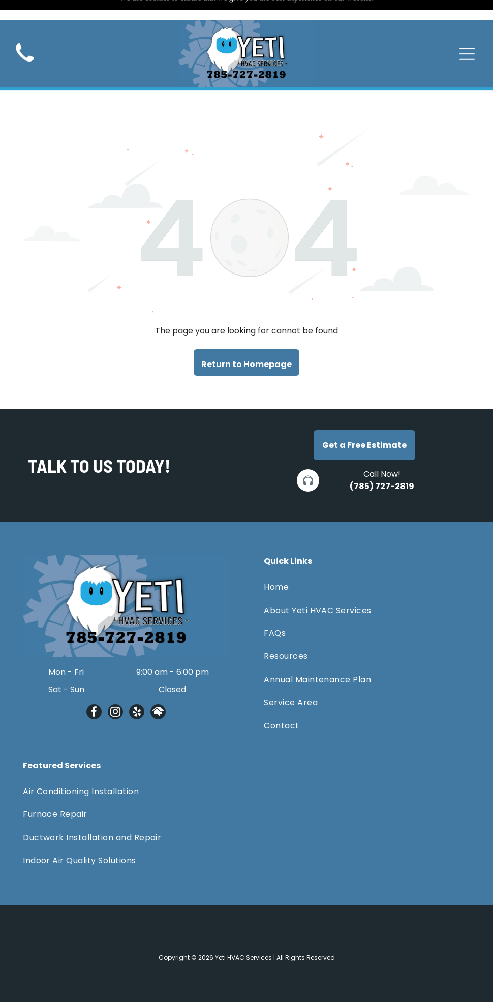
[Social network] (158, 687)
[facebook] (94, 687)
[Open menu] (467, 33)
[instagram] (115, 687)
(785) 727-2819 (382, 461)
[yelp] (136, 687)
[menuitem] (367, 561)
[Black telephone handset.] (25, 44)
